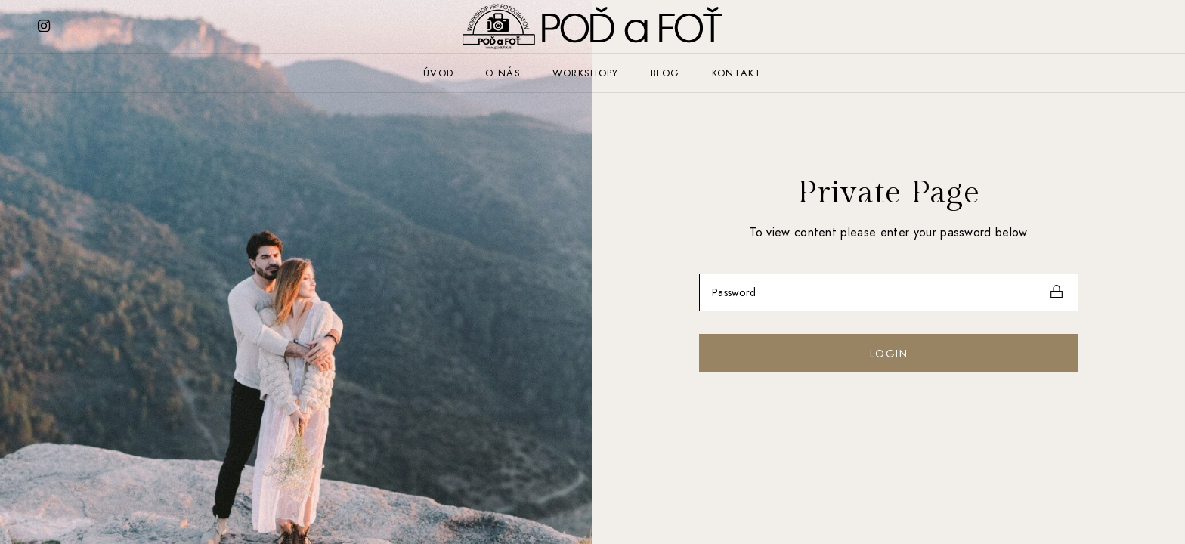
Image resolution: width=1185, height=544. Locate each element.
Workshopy (585, 73)
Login (889, 353)
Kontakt (737, 73)
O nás (503, 73)
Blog (665, 73)
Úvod (438, 73)
